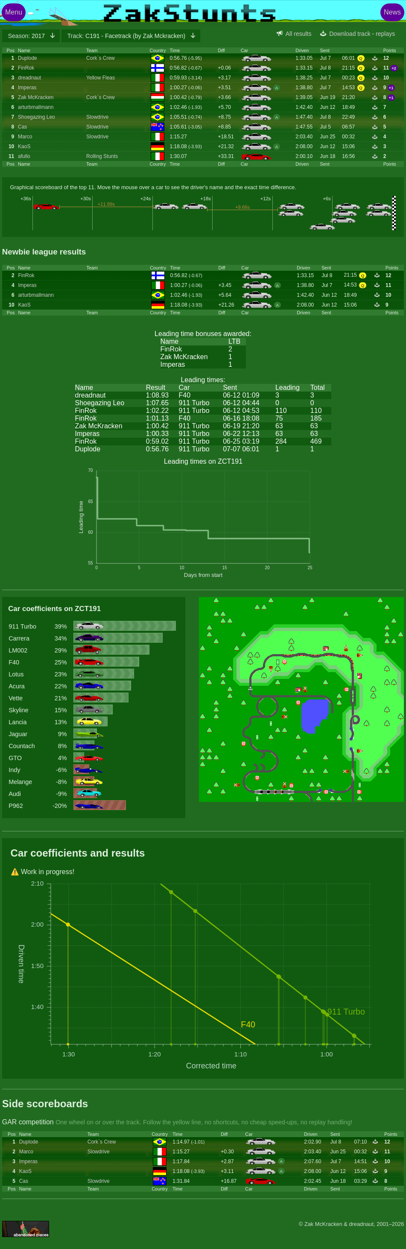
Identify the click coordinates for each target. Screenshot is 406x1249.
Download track (350, 33)
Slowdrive (97, 117)
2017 (27, 35)
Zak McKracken (35, 97)
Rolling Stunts (102, 156)
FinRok (26, 68)
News (392, 12)
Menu (13, 12)
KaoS (24, 146)
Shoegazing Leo (36, 117)
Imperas (27, 88)
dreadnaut (29, 78)
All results (299, 33)
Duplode (27, 58)
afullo (24, 156)
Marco (25, 137)
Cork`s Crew (100, 58)
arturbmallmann (35, 107)
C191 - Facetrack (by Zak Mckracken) (127, 35)
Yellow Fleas (100, 78)
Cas (22, 127)
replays (385, 33)
